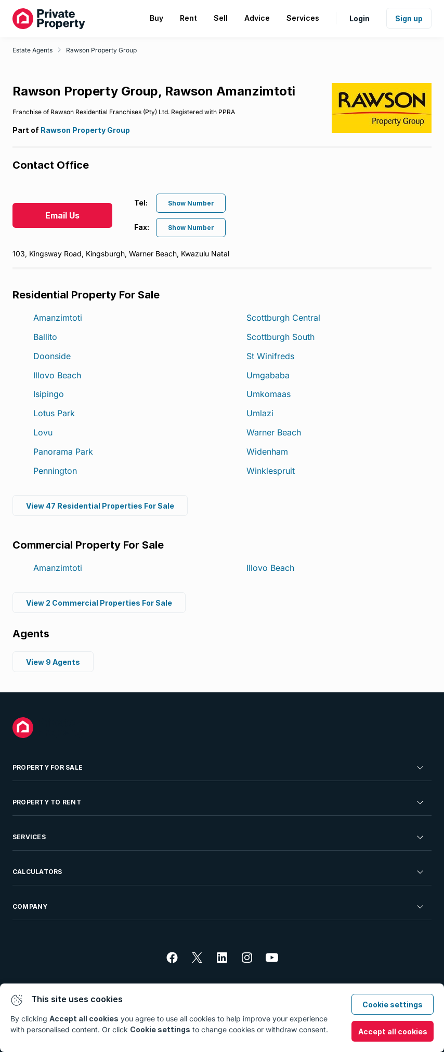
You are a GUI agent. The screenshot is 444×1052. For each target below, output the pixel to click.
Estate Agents (32, 50)
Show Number (191, 203)
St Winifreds (270, 356)
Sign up (409, 18)
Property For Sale (218, 767)
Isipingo (48, 394)
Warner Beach (273, 432)
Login (359, 18)
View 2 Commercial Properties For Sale (99, 602)
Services (218, 837)
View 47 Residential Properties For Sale (100, 505)
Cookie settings (392, 1004)
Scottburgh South (280, 337)
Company (218, 906)
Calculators (218, 872)
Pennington (55, 471)
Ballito (45, 337)
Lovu (43, 432)
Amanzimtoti (57, 317)
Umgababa (268, 375)
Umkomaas (268, 394)
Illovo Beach (57, 375)
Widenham (267, 451)
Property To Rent (218, 802)
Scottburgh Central (283, 317)
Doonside (52, 356)
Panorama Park (63, 451)
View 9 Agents (53, 662)
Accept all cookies (392, 1031)
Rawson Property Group (101, 50)
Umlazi (259, 413)
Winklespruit (270, 471)
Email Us (62, 215)
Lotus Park (54, 413)
